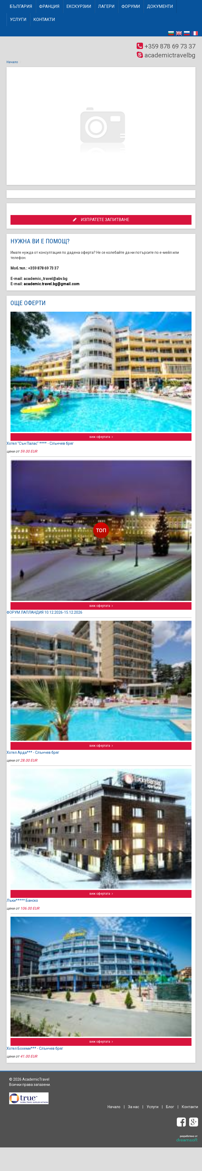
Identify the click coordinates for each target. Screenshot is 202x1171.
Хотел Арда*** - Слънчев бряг (33, 752)
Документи (160, 6)
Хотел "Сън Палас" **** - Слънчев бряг (40, 443)
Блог (170, 1107)
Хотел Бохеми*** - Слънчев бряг (35, 1048)
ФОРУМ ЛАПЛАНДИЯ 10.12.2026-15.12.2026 (44, 612)
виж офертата (101, 437)
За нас (133, 1107)
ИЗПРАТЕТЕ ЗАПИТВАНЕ (101, 219)
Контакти (44, 19)
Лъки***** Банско (22, 900)
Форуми (130, 6)
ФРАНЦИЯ (49, 6)
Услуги (18, 19)
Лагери (106, 6)
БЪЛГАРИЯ (21, 6)
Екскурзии (78, 6)
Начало (12, 62)
